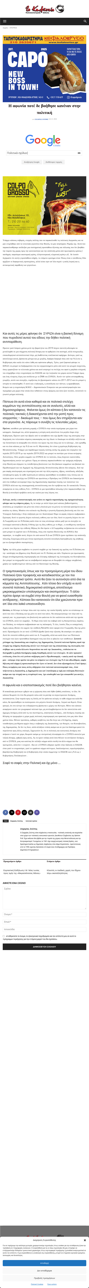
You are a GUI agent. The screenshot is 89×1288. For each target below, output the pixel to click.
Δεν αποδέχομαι (44, 1270)
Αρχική (5, 28)
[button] (85, 1240)
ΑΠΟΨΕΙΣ (13, 28)
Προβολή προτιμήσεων (44, 1278)
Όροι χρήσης (52, 1284)
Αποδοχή (44, 1263)
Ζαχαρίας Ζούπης (41, 119)
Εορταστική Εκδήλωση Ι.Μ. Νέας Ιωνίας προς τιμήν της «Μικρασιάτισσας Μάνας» (21, 871)
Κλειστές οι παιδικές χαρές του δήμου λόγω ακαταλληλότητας (64, 871)
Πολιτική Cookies (37, 1284)
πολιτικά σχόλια (31, 821)
